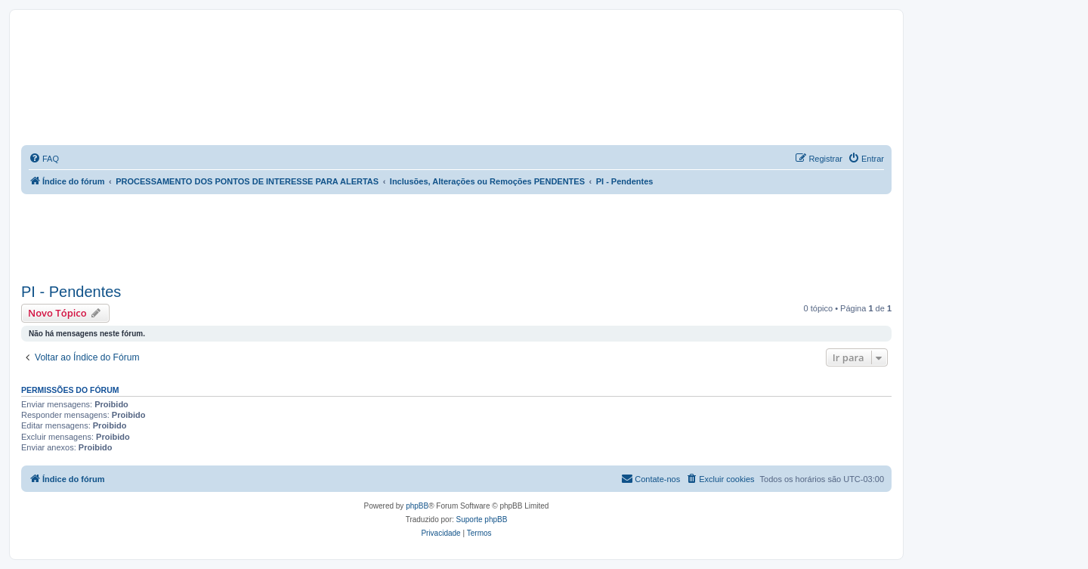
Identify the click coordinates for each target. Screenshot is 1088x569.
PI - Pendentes (71, 291)
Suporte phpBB (482, 519)
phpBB (417, 506)
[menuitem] (44, 159)
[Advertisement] (456, 236)
